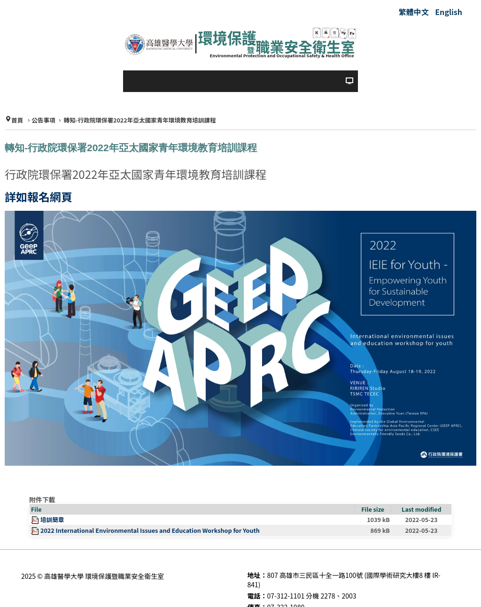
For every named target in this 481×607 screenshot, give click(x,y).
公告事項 (43, 120)
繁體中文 (415, 11)
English (448, 11)
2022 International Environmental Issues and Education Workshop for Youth (150, 530)
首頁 (17, 120)
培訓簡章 (52, 519)
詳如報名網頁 (38, 196)
